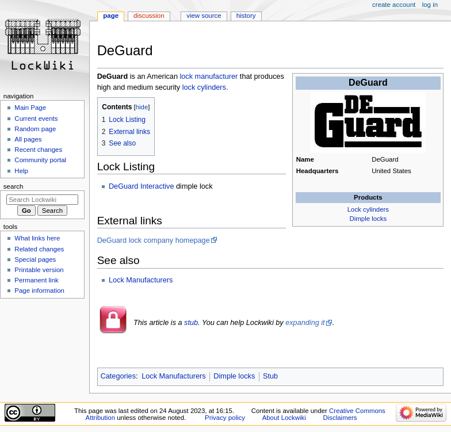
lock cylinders (204, 87)
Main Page (30, 107)
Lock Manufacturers (141, 280)
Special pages (35, 259)
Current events (36, 118)
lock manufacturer (208, 76)
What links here (37, 238)
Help (21, 170)
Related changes (39, 249)
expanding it (304, 323)
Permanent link (36, 280)
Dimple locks (368, 218)
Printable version (38, 269)
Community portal (40, 159)
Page (111, 15)
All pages (27, 139)
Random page (35, 128)
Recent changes (38, 149)
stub (191, 323)
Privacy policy (225, 417)
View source (203, 15)
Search (13, 186)
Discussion (148, 15)
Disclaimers (340, 417)
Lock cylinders (368, 209)
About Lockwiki (284, 417)
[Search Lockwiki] (42, 199)
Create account (393, 4)
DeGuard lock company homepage (153, 240)
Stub (270, 376)
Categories (118, 376)
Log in (430, 4)
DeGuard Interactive (141, 186)
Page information (39, 290)
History (246, 15)
